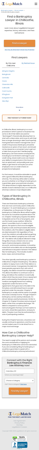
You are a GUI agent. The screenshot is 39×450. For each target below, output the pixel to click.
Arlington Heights (8, 71)
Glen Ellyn (5, 101)
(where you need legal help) (14, 375)
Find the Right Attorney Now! (19, 118)
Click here (23, 384)
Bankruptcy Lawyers (7, 10)
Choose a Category (13, 381)
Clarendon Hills (7, 84)
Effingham (6, 94)
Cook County (7, 91)
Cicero (4, 81)
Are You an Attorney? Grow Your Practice (19, 50)
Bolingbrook (6, 74)
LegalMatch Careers (19, 427)
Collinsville (6, 88)
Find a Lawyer (19, 43)
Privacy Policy (19, 423)
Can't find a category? (16, 384)
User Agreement (19, 421)
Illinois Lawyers (19, 10)
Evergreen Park (7, 98)
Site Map (19, 425)
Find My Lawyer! (19, 390)
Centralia (5, 78)
